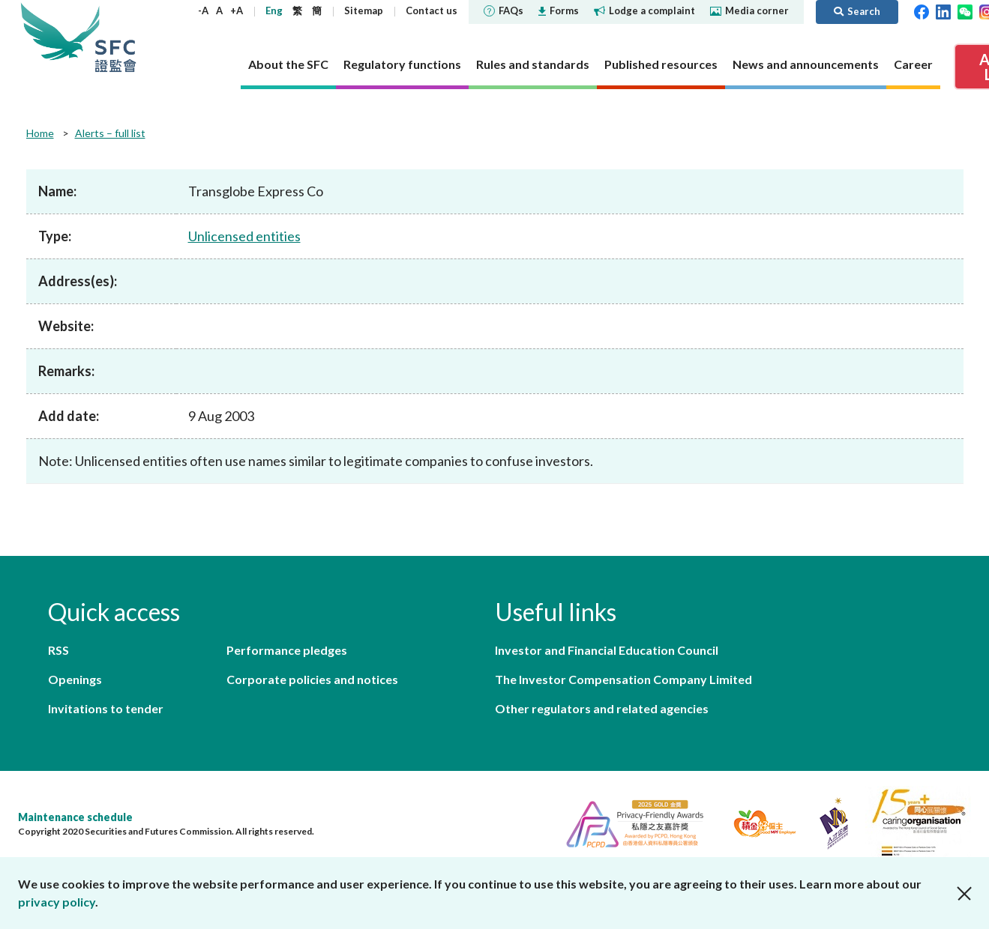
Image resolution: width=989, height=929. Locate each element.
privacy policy (56, 902)
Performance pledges (286, 650)
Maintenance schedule (75, 817)
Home (40, 133)
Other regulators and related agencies (602, 708)
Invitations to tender (105, 708)
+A (236, 10)
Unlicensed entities (244, 236)
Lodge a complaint (644, 10)
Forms (558, 10)
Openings (75, 679)
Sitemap (363, 10)
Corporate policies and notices (312, 679)
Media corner (749, 10)
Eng (274, 10)
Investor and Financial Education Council (606, 650)
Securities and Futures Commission (115, 37)
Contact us (431, 10)
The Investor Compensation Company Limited (623, 679)
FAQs (503, 10)
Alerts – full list (110, 133)
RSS (58, 650)
